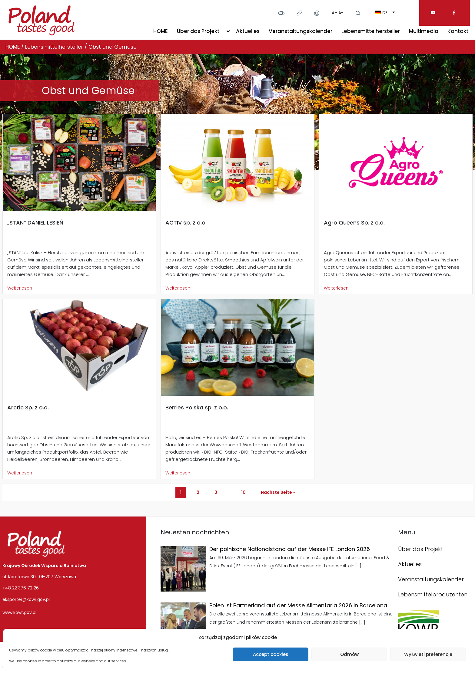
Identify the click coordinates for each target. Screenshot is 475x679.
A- (340, 13)
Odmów (349, 654)
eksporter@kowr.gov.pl (26, 599)
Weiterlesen (19, 288)
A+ (334, 13)
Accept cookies (270, 654)
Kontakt (457, 31)
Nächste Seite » (278, 492)
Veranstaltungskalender (300, 31)
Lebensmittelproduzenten (432, 594)
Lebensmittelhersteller (370, 31)
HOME (160, 31)
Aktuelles (248, 31)
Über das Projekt (198, 31)
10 (243, 492)
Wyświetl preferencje (428, 654)
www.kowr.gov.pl (19, 612)
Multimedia (423, 31)
